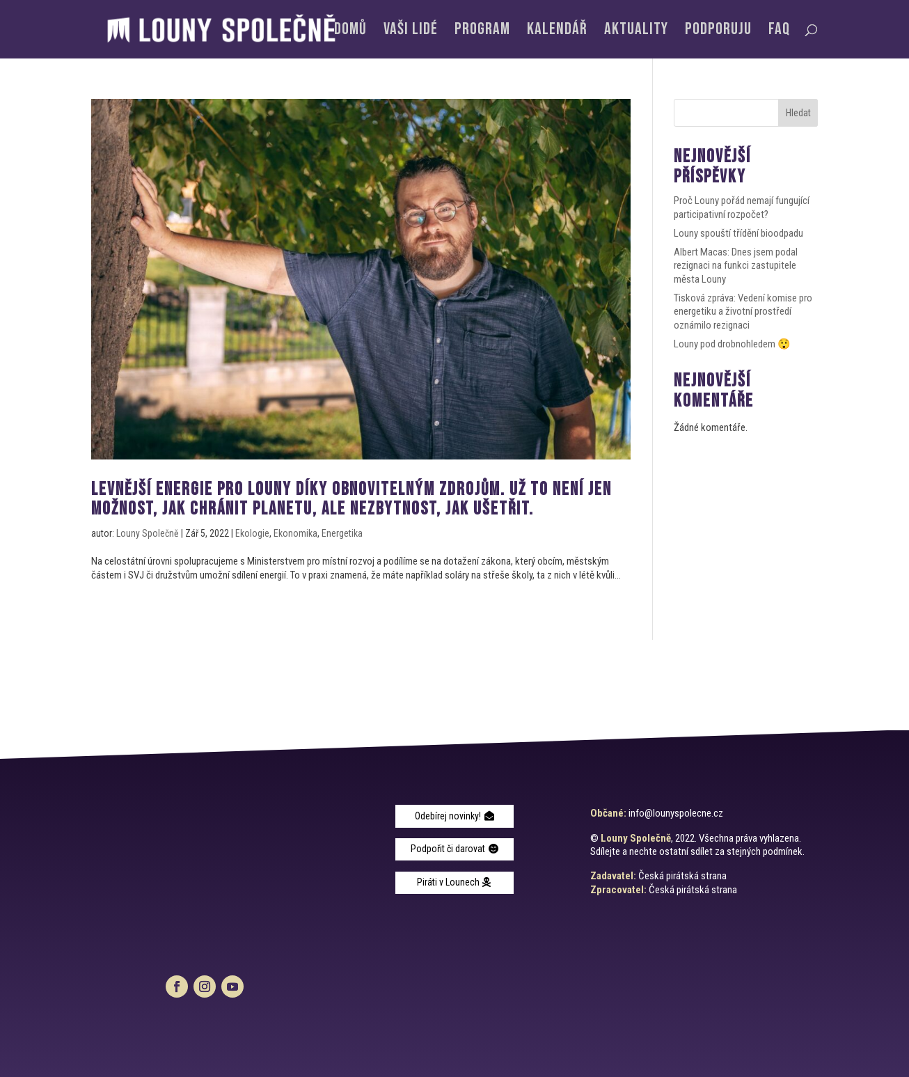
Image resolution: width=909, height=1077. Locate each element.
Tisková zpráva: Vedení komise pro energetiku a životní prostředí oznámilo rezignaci (743, 311)
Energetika (342, 533)
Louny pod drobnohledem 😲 (732, 344)
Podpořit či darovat (448, 848)
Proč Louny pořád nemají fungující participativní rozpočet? (741, 207)
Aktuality (636, 31)
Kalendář (557, 31)
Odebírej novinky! (448, 815)
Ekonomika (295, 533)
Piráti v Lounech (448, 882)
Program (482, 31)
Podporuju (718, 31)
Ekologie (252, 533)
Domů (350, 31)
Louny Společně (147, 533)
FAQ (779, 31)
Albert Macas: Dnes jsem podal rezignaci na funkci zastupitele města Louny (736, 265)
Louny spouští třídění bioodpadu (738, 233)
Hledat (798, 112)
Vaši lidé (411, 31)
